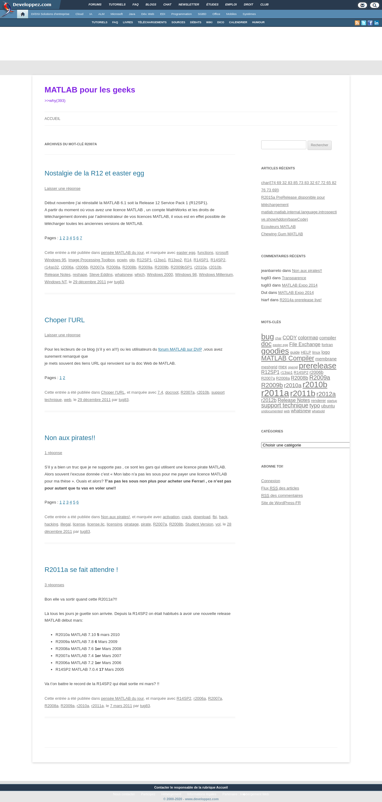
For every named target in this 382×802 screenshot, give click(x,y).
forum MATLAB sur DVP (180, 349)
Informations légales (201, 794)
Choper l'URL (113, 392)
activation (171, 517)
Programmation (181, 14)
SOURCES (178, 22)
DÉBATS (195, 22)
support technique (284, 405)
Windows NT (56, 282)
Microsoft (117, 14)
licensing (114, 524)
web (67, 399)
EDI (162, 14)
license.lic (95, 524)
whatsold (318, 411)
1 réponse (53, 452)
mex (283, 366)
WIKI (209, 22)
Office (216, 14)
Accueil (52, 119)
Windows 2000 (160, 274)
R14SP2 (218, 260)
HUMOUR (258, 22)
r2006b (82, 267)
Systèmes (249, 14)
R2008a (113, 267)
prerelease (318, 365)
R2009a (146, 267)
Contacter (161, 787)
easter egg (186, 252)
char (278, 338)
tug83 (119, 282)
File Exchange (304, 344)
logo (325, 352)
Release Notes (57, 274)
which (140, 274)
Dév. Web (147, 14)
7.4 (160, 392)
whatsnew (123, 274)
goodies (275, 351)
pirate (146, 524)
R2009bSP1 (181, 267)
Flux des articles (280, 488)
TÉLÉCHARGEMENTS (152, 22)
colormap (308, 337)
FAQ (115, 22)
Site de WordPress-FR (281, 502)
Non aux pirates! (115, 517)
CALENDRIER (238, 22)
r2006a (67, 267)
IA (90, 14)
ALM (101, 14)
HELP (306, 352)
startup (332, 401)
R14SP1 (200, 260)
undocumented (272, 411)
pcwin (122, 260)
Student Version (199, 524)
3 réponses (54, 585)
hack (223, 517)
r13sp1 (160, 260)
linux (316, 352)
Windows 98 (186, 274)
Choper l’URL (65, 320)
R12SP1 (144, 260)
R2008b (129, 267)
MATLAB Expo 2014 (300, 285)
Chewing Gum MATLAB (282, 234)
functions (205, 252)
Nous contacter (124, 794)
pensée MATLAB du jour (122, 252)
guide (295, 352)
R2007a (97, 267)
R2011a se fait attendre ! (81, 569)
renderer (318, 400)
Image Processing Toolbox (91, 260)
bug (267, 336)
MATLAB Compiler (287, 358)
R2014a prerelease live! (301, 300)
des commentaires (282, 495)
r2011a (97, 705)
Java (132, 14)
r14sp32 (52, 267)
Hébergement (171, 794)
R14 (187, 260)
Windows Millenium (216, 274)
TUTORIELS (99, 22)
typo (314, 405)
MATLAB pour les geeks (90, 89)
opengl (293, 367)
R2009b (162, 267)
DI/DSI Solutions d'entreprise (50, 14)
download (202, 517)
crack (186, 517)
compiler (327, 337)
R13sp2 (175, 260)
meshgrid (269, 367)
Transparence (294, 278)
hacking (51, 524)
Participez (148, 794)
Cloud (79, 14)
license (79, 524)
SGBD (202, 14)
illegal (65, 524)
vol (218, 524)
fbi (215, 517)
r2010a (200, 267)
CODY (290, 337)
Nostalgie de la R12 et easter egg (94, 173)
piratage (131, 524)
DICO (220, 22)
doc (266, 343)
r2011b (302, 393)
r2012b (268, 400)
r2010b (215, 267)
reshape (80, 274)
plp (132, 260)
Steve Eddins (101, 274)
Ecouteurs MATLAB (278, 226)
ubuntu (328, 405)
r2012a (326, 394)
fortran (327, 344)
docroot (171, 392)
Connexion (270, 481)
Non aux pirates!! (70, 438)
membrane (326, 358)
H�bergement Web (254, 794)
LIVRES (128, 22)
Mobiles (231, 14)
